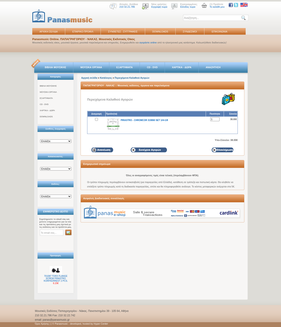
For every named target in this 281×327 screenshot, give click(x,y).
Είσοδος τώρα (187, 6)
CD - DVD (152, 67)
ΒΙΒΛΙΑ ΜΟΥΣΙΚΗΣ (55, 67)
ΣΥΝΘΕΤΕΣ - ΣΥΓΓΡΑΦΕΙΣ (122, 31)
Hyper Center (101, 323)
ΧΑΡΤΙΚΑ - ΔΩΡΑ (181, 67)
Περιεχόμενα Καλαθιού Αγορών (132, 77)
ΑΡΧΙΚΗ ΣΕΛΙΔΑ (49, 31)
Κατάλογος (106, 77)
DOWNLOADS (160, 31)
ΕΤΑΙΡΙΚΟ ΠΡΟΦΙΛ (83, 31)
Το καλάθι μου (217, 6)
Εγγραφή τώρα (159, 6)
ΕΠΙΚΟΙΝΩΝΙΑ (219, 31)
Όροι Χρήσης (42, 323)
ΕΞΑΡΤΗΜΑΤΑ (124, 67)
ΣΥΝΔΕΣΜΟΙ (190, 31)
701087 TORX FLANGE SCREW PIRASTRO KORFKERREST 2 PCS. (56, 278)
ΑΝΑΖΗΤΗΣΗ (213, 67)
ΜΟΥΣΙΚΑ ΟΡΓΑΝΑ (91, 67)
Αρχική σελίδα (89, 77)
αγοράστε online (148, 42)
